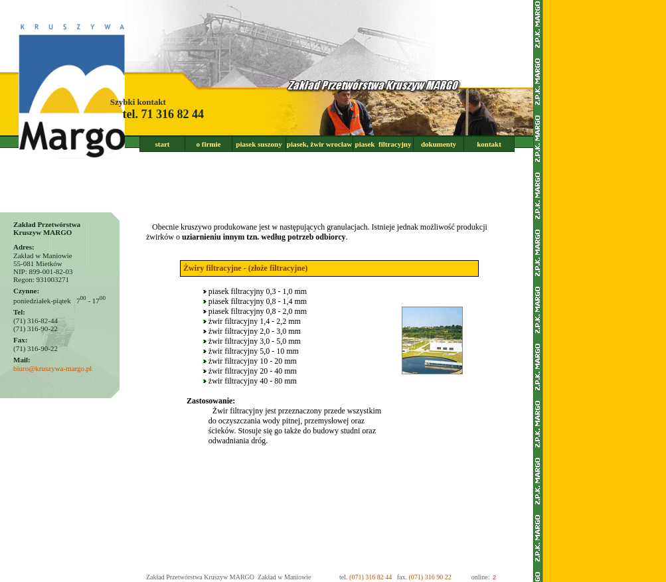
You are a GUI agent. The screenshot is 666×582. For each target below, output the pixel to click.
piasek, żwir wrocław (319, 144)
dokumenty (438, 144)
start (162, 144)
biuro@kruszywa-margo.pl (52, 368)
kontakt (489, 144)
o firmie (209, 144)
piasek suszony (259, 144)
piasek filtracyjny (383, 144)
